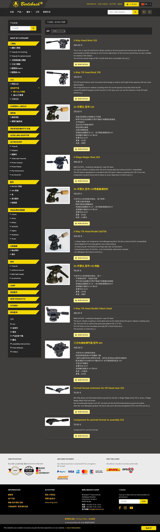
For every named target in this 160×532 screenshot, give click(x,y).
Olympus (14, 234)
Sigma (13, 230)
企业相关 (92, 523)
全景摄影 (14, 246)
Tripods (14, 146)
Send (144, 505)
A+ (144, 12)
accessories (15, 278)
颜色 (13, 340)
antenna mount (17, 270)
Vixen (13, 239)
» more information (86, 528)
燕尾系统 (14, 117)
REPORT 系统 (16, 186)
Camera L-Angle (18, 106)
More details (83, 65)
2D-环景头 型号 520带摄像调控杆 (93, 191)
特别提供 (14, 312)
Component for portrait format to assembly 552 (101, 424)
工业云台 (14, 99)
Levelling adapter (19, 135)
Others (14, 306)
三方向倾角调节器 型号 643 (89, 346)
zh (144, 4)
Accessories (15, 174)
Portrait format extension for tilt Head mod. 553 (101, 391)
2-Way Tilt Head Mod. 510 (88, 73)
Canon (13, 214)
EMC (12, 262)
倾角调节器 (25, 88)
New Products (18, 299)
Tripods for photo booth (20, 56)
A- (150, 12)
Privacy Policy (81, 523)
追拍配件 (14, 292)
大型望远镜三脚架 (18, 60)
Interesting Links (51, 506)
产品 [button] (20, 12)
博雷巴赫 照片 (91, 4)
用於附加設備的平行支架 (20, 129)
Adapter (14, 150)
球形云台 (14, 84)
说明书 (14, 328)
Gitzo (13, 218)
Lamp (12, 286)
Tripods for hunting (18, 52)
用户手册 (113, 4)
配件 (12, 182)
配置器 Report (16, 68)
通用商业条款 (70, 523)
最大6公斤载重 (18, 91)
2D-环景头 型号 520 (85, 108)
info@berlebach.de (96, 513)
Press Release (16, 347)
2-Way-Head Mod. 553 (86, 40)
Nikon (13, 222)
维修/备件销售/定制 (15, 506)
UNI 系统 (14, 190)
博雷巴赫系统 (16, 121)
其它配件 (14, 198)
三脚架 (13, 44)
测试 (13, 332)
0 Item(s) (131, 4)
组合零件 (14, 250)
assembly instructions (20, 344)
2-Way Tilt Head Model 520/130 (91, 233)
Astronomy (16, 142)
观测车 (13, 154)
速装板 (13, 113)
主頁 (12, 12)
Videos (14, 351)
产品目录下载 (16, 336)
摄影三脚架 (15, 48)
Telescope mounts (18, 158)
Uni (12, 324)
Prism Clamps (16, 162)
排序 (48, 31)
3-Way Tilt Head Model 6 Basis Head (94, 311)
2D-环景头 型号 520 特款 (88, 268)
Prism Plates (15, 166)
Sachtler (14, 226)
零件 (12, 254)
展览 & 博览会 (103, 4)
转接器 (13, 202)
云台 (12, 80)
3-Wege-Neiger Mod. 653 (88, 158)
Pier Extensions (17, 170)
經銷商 (120, 4)
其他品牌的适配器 (17, 210)
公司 (37, 12)
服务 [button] (29, 12)
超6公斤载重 (17, 95)
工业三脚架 (15, 64)
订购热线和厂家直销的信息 (18, 510)
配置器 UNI (15, 72)
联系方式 (46, 12)
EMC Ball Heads (17, 274)
